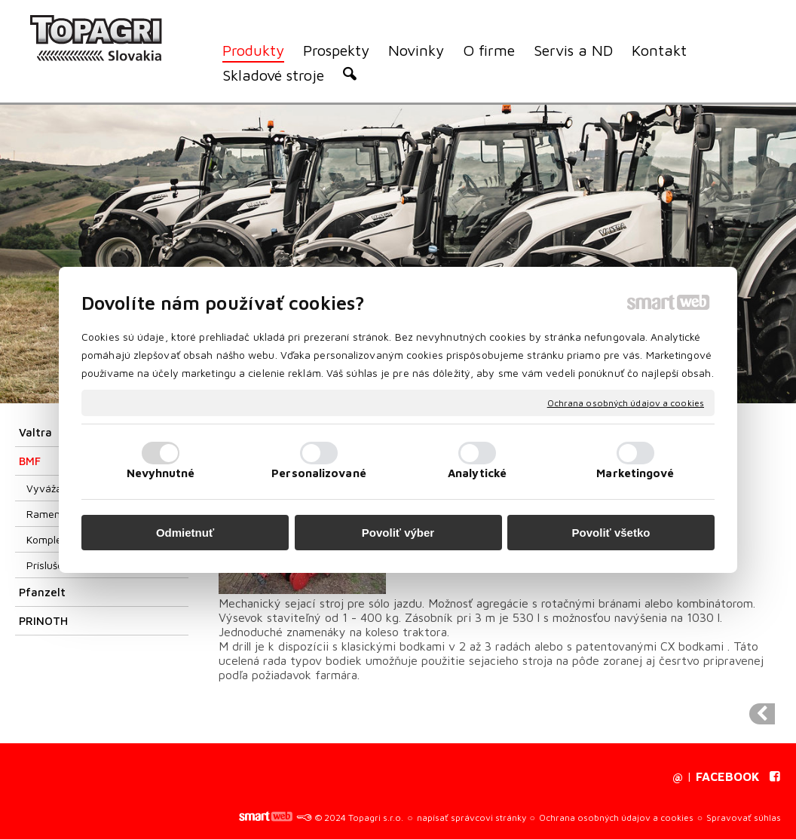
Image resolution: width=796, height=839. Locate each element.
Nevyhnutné (161, 473)
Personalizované (318, 473)
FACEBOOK (728, 776)
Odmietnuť (185, 532)
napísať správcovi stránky (471, 817)
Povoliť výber (398, 532)
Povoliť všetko (611, 532)
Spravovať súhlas (743, 817)
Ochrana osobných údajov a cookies (625, 402)
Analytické (477, 473)
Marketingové (635, 473)
